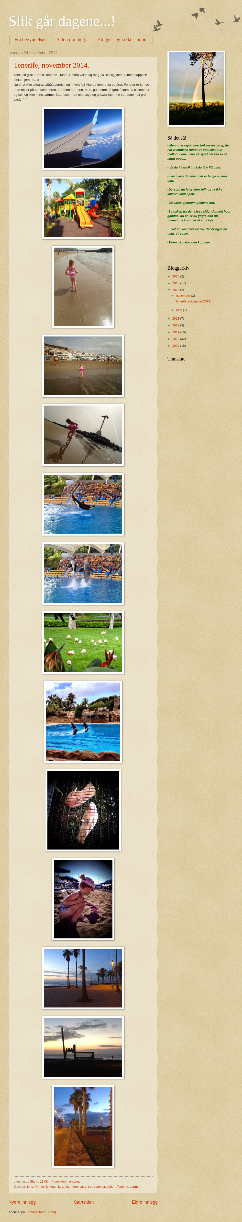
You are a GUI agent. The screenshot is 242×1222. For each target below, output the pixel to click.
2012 (176, 325)
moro (74, 1186)
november (183, 295)
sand (82, 1186)
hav (42, 1186)
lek (67, 1186)
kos (60, 1186)
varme (134, 1186)
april (179, 310)
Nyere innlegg (22, 1202)
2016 (176, 276)
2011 (176, 332)
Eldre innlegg (145, 1202)
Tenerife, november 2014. (51, 65)
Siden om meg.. (72, 39)
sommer (99, 1186)
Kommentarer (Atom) (41, 1212)
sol (90, 1186)
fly (36, 1186)
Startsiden (84, 1202)
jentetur (51, 1186)
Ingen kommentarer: (66, 1181)
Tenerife (122, 1186)
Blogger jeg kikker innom (122, 39)
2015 (176, 283)
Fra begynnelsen (30, 39)
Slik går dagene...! (62, 21)
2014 (176, 290)
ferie (30, 1186)
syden (111, 1186)
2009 (176, 345)
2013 (176, 318)
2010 (176, 339)
